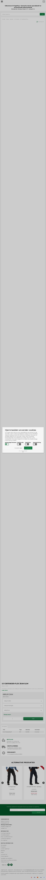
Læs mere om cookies (10, 440)
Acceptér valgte (18, 448)
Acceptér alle (28, 448)
